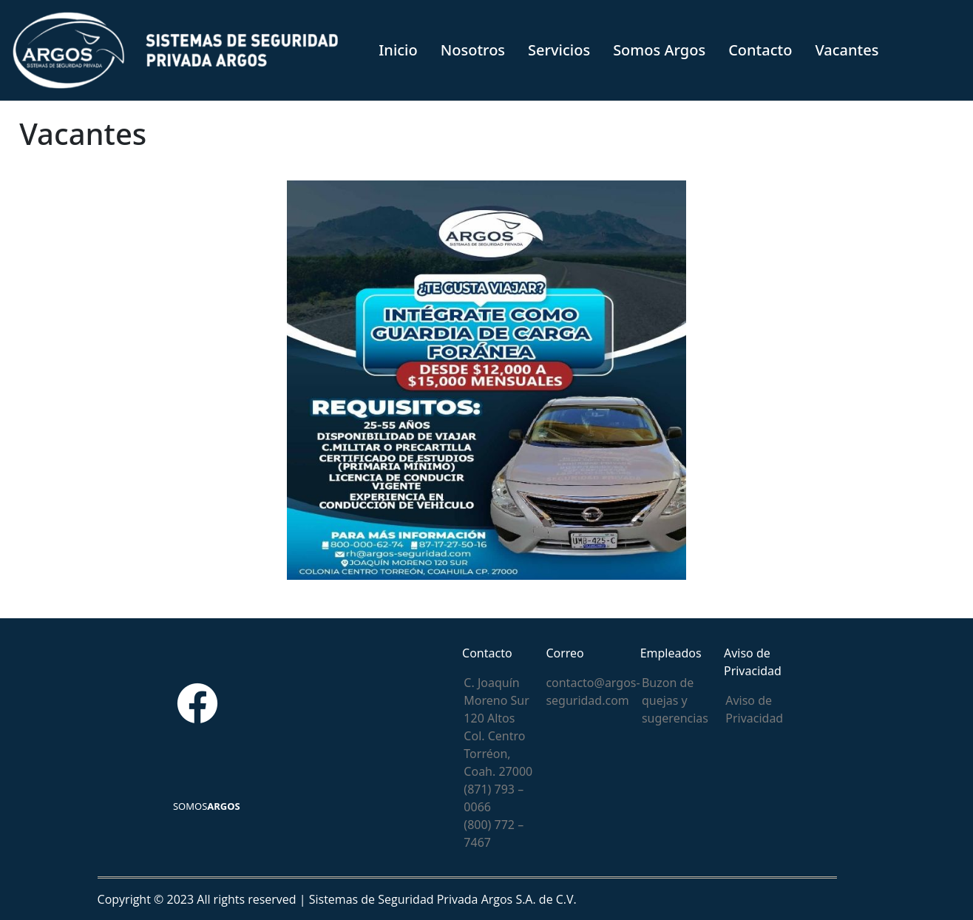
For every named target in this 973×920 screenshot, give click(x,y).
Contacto (760, 50)
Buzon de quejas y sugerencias (675, 700)
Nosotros (473, 50)
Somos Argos (659, 50)
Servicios (559, 50)
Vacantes (846, 50)
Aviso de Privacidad (754, 709)
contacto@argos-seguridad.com (593, 691)
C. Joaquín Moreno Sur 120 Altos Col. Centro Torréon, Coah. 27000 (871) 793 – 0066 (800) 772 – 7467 (498, 762)
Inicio (398, 50)
